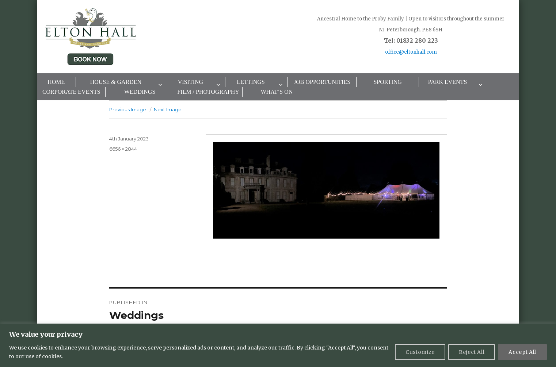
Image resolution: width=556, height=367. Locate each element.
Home (56, 82)
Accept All (522, 352)
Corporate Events (71, 92)
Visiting (190, 82)
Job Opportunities (322, 82)
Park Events (447, 82)
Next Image (168, 109)
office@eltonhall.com (411, 52)
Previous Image (127, 109)
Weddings (139, 92)
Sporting (387, 82)
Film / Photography (208, 92)
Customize (420, 352)
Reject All (472, 352)
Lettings (250, 82)
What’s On (277, 92)
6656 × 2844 (123, 149)
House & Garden (115, 82)
